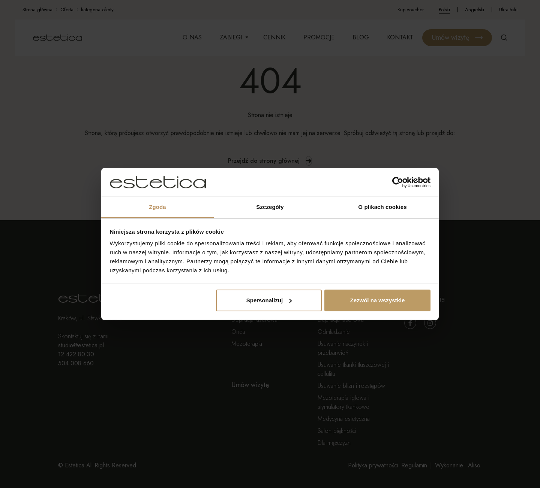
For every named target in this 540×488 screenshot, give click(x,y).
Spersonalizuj (269, 300)
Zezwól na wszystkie (377, 300)
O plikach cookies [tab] (382, 207)
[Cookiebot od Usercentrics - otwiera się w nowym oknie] (397, 182)
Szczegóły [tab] (270, 207)
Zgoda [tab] (157, 207)
